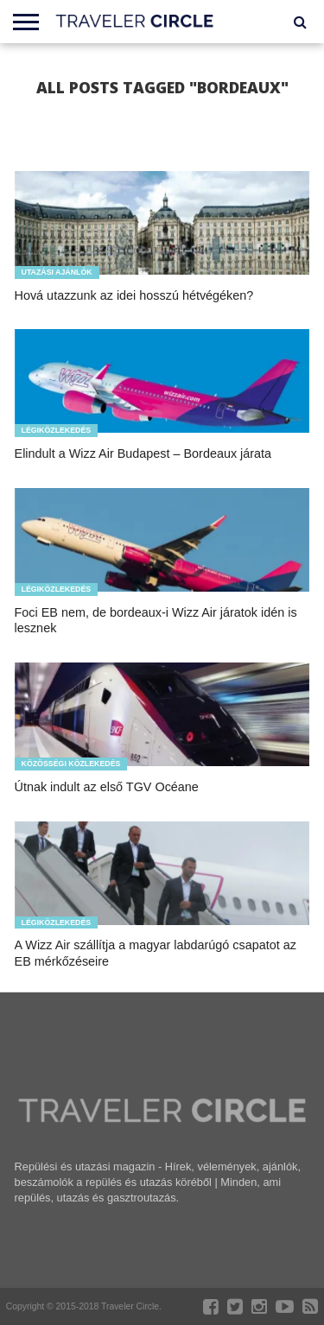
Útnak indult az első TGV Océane (107, 787)
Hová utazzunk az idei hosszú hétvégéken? (134, 295)
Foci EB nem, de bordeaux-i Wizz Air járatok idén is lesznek (156, 620)
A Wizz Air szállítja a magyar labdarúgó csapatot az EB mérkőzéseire (155, 953)
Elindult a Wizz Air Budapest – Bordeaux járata (143, 453)
